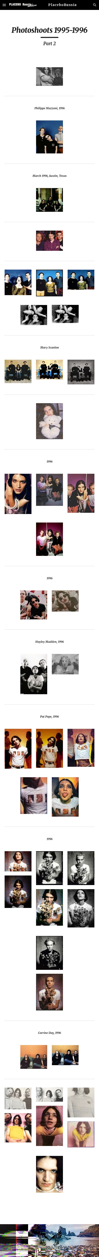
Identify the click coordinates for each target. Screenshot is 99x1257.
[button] (4, 5)
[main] (49, 36)
